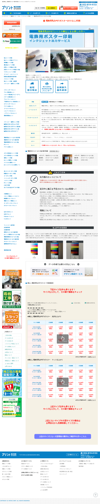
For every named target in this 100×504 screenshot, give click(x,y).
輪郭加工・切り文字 (9, 119)
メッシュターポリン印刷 (10, 178)
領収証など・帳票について (12, 360)
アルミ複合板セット (9, 92)
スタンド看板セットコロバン (11, 196)
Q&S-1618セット (8, 212)
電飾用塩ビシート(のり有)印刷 (12, 137)
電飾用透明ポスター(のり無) (11, 142)
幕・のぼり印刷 (8, 168)
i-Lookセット (7, 219)
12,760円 (70, 346)
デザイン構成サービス (27, 466)
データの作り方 (9, 338)
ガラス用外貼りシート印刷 (11, 155)
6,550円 (90, 334)
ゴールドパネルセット (10, 108)
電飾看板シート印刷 (9, 134)
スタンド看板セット (9, 191)
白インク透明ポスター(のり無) (12, 234)
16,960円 (50, 340)
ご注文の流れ (76, 303)
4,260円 (70, 327)
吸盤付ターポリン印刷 (10, 173)
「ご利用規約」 (54, 205)
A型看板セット (8, 194)
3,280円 (90, 327)
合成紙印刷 (7, 230)
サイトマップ (63, 474)
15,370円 (60, 340)
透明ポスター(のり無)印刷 (11, 232)
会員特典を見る (16, 26)
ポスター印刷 (7, 222)
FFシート (6, 144)
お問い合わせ (8, 366)
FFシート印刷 (7, 183)
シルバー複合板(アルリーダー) (12, 94)
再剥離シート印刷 (8, 62)
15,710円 (50, 346)
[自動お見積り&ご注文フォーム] (29, 472)
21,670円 (80, 352)
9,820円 (90, 346)
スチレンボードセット (10, 90)
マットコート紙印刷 (9, 225)
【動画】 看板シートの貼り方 (86, 463)
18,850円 (90, 352)
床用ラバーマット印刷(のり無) (12, 69)
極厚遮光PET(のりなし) (10, 244)
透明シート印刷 (8, 158)
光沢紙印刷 (7, 227)
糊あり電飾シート (60, 311)
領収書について (44, 484)
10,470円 (50, 334)
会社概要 (62, 463)
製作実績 (81, 466)
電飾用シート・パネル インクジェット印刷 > (21, 16)
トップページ (5, 16)
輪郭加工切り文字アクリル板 (11, 129)
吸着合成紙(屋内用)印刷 (10, 76)
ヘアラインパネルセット (10, 113)
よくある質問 (43, 490)
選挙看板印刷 (7, 247)
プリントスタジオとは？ (46, 463)
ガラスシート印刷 (8, 150)
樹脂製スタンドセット (10, 198)
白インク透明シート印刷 (10, 160)
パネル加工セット (7, 466)
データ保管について (10, 346)
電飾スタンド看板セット (10, 201)
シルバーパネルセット (10, 111)
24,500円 (70, 352)
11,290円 (80, 346)
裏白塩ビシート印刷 (9, 65)
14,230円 (60, 346)
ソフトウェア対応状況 (46, 487)
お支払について (9, 352)
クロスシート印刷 (8, 79)
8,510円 (70, 334)
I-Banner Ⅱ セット (9, 216)
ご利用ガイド (8, 331)
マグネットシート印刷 (10, 72)
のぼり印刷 (7, 185)
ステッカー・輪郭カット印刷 (11, 83)
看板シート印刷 (6, 463)
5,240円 (50, 327)
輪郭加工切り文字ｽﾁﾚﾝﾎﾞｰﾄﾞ (11, 131)
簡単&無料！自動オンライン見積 (62, 297)
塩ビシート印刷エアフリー (11, 60)
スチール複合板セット (10, 97)
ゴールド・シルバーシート (11, 74)
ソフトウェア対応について (12, 343)
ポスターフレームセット (10, 241)
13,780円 (70, 340)
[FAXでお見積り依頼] (27, 475)
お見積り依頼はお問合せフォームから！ (62, 429)
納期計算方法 (8, 349)
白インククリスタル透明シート (12, 165)
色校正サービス (25, 463)
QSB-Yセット (7, 214)
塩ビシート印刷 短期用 (10, 81)
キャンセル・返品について (12, 358)
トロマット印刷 (8, 180)
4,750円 (60, 327)
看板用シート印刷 (8, 55)
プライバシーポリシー (65, 469)
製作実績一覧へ (54, 151)
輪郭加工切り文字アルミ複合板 (12, 126)
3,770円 (80, 327)
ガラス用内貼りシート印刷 (11, 153)
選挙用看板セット (8, 115)
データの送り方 (9, 341)
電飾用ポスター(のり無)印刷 (11, 140)
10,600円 (90, 340)
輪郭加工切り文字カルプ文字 (11, 124)
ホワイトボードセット (10, 104)
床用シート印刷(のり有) (10, 67)
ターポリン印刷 (8, 176)
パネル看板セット (8, 87)
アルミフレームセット (10, 99)
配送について (8, 355)
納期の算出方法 (44, 469)
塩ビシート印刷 (8, 58)
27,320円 (60, 352)
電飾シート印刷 (6, 469)
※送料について (92, 357)
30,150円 (50, 352)
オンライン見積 (11, 263)
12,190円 (80, 340)
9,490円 (60, 334)
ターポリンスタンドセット (11, 203)
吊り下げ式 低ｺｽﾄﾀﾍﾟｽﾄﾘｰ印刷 (11, 187)
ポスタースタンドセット (10, 205)
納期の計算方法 (91, 303)
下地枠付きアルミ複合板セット (12, 101)
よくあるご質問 (9, 363)
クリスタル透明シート (10, 162)
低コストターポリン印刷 (10, 171)
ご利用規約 (62, 466)
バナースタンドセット (10, 209)
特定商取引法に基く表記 (66, 471)
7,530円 (80, 334)
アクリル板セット (8, 106)
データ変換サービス (26, 469)
